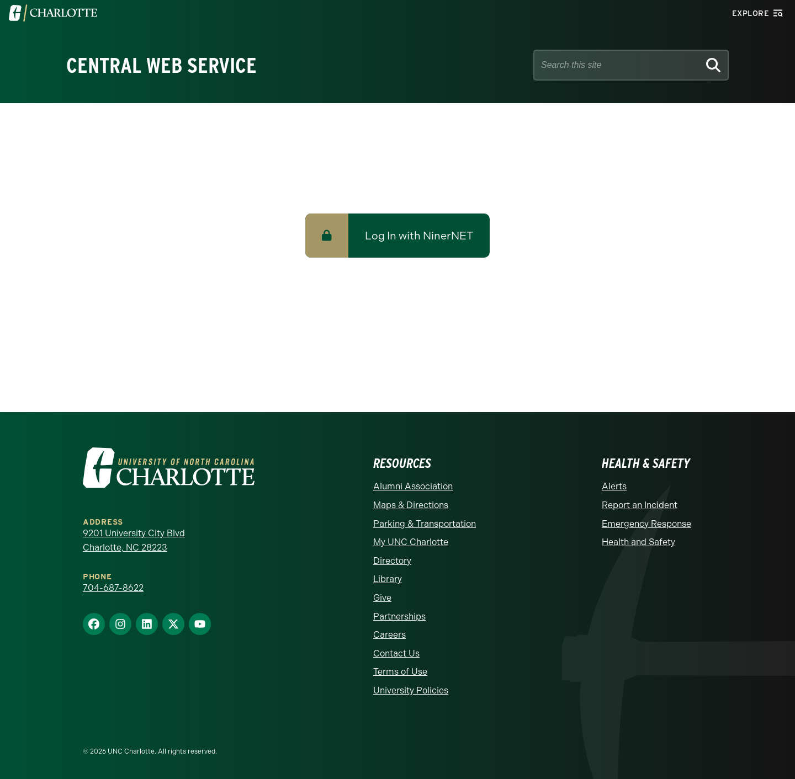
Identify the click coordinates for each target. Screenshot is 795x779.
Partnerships (399, 616)
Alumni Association (413, 486)
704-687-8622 (113, 588)
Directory (392, 561)
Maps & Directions (410, 505)
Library (387, 579)
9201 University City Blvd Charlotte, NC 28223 (134, 540)
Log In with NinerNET (419, 235)
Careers (389, 634)
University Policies (410, 690)
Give (382, 598)
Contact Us (396, 653)
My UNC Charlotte (410, 542)
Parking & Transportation (424, 524)
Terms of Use (400, 671)
